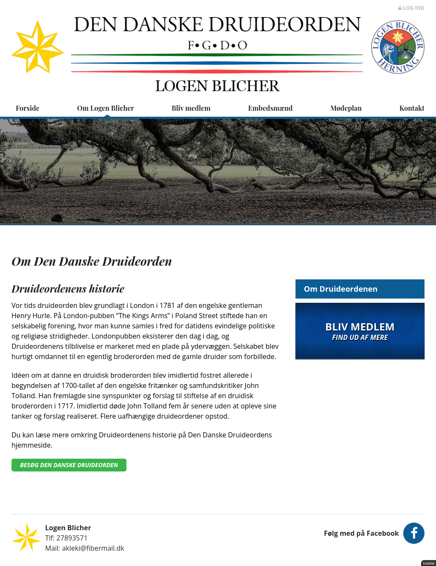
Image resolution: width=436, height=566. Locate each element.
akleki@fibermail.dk (93, 548)
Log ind (411, 7)
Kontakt (412, 107)
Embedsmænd (270, 107)
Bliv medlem (191, 107)
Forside (28, 107)
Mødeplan (346, 107)
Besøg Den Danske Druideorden (69, 465)
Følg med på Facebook (374, 533)
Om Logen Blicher (105, 107)
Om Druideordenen (341, 289)
